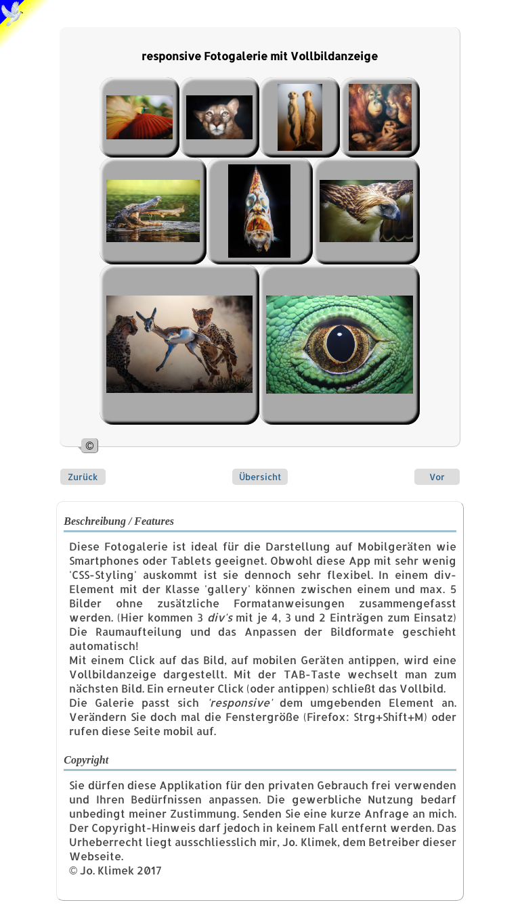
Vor (437, 476)
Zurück (83, 476)
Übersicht (260, 476)
